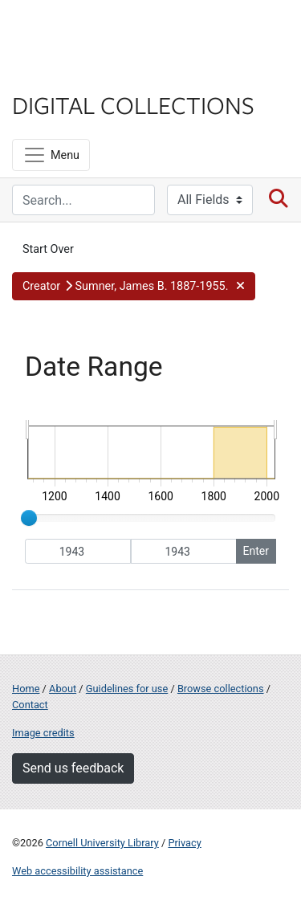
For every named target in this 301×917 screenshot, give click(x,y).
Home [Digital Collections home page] (25, 689)
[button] (133, 286)
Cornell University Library (102, 843)
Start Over (48, 249)
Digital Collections (133, 104)
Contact (30, 705)
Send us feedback (73, 768)
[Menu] (51, 155)
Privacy (184, 843)
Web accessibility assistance (77, 871)
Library (60, 73)
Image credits (43, 733)
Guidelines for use (127, 689)
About (62, 689)
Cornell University (92, 31)
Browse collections (220, 689)
